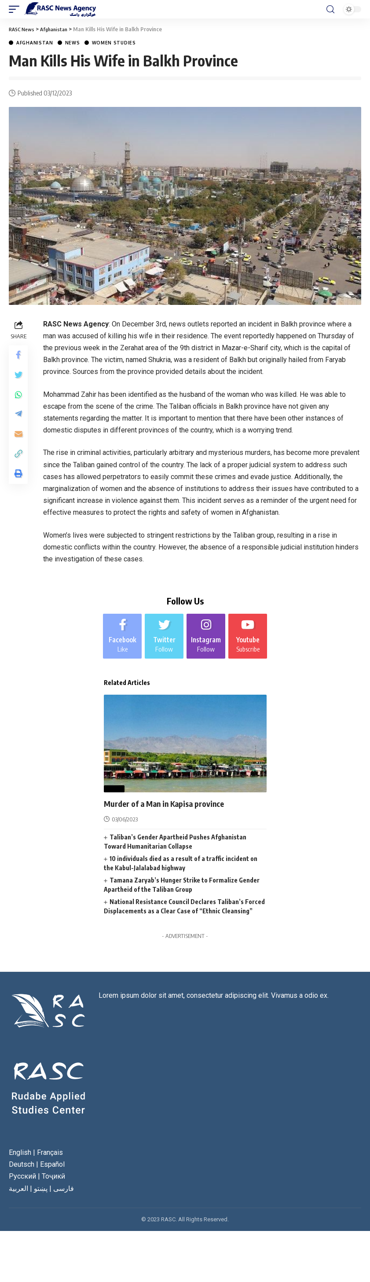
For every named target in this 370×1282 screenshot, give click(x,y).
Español (52, 1169)
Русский (22, 1181)
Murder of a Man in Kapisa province (171, 808)
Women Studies (114, 42)
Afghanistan (34, 42)
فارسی (63, 1193)
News (72, 42)
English (20, 1157)
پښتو (41, 1193)
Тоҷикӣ (53, 1181)
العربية (18, 1193)
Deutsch (21, 1169)
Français (50, 1157)
